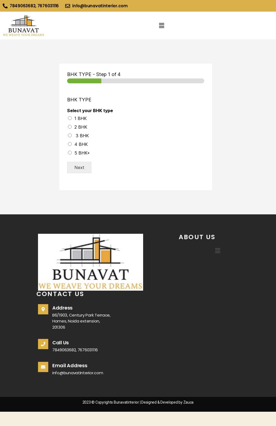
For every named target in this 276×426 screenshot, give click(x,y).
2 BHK (80, 127)
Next (79, 167)
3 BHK (81, 135)
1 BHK (80, 118)
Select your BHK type (90, 110)
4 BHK (81, 144)
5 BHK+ (82, 153)
